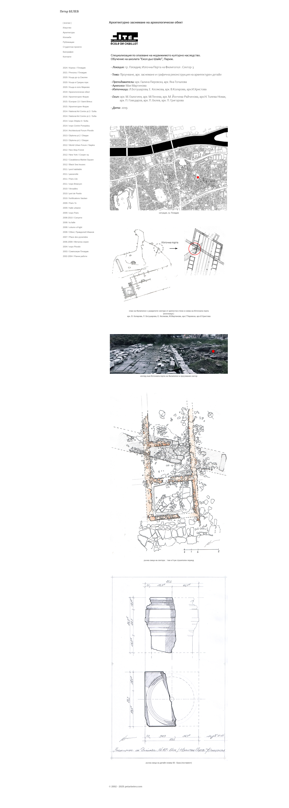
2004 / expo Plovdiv (72, 247)
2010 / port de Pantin (72, 193)
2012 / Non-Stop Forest (73, 150)
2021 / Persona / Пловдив (74, 72)
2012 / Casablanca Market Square (78, 160)
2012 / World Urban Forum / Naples (79, 145)
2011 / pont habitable (72, 169)
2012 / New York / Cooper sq (76, 155)
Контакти (67, 57)
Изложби (67, 37)
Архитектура (69, 32)
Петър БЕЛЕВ (69, 11)
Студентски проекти (72, 47)
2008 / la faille (69, 222)
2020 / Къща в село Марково (76, 87)
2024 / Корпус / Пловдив (74, 68)
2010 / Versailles (70, 189)
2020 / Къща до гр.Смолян (75, 77)
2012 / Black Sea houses (74, 164)
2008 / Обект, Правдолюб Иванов (78, 232)
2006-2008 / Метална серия (75, 242)
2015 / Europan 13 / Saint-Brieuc (77, 101)
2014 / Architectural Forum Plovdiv (78, 130)
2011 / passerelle (70, 174)
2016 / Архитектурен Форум (76, 97)
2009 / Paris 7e (69, 203)
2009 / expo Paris (71, 213)
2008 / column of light (72, 227)
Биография (68, 52)
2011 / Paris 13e (70, 179)
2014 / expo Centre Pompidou (76, 126)
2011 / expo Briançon (72, 184)
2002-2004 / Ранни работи (75, 256)
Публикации (68, 42)
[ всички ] (67, 23)
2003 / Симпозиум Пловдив (75, 251)
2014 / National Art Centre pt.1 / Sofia (79, 116)
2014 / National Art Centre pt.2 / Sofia (79, 111)
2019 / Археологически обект (76, 92)
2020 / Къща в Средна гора (75, 82)
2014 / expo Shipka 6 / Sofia (75, 121)
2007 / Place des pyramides (75, 237)
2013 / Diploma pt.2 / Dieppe (75, 135)
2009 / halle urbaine (72, 208)
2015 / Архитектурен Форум (76, 106)
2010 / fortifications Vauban (75, 198)
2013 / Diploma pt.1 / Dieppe (75, 140)
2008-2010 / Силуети (72, 218)
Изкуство (67, 28)
